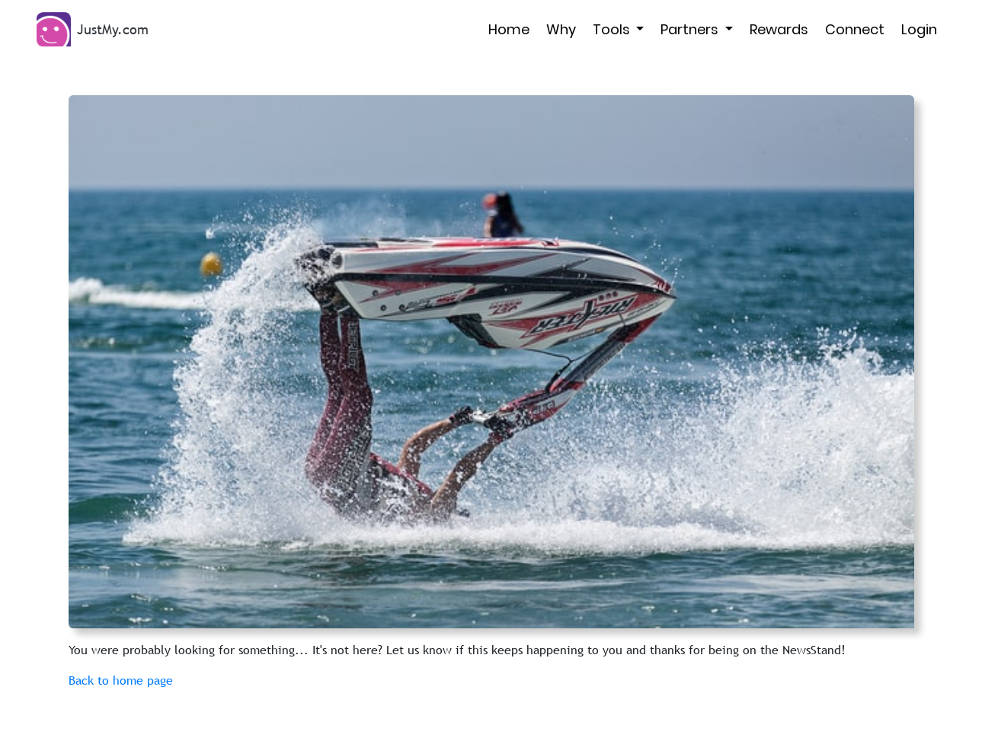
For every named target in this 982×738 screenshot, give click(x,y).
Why (561, 29)
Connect (854, 29)
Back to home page (121, 680)
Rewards (779, 29)
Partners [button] (691, 29)
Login (919, 29)
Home (508, 29)
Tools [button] (613, 29)
